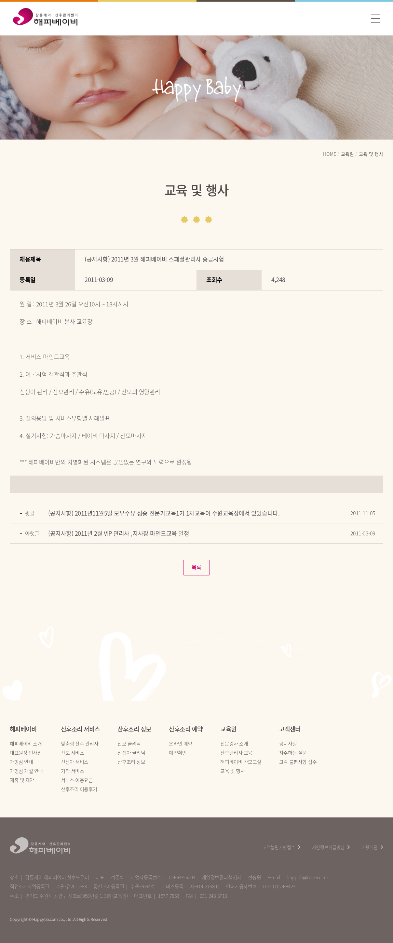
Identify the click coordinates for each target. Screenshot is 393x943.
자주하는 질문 (293, 752)
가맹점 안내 (21, 761)
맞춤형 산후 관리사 (80, 743)
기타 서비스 (72, 771)
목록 (196, 567)
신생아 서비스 (74, 761)
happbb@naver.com (307, 877)
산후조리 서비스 (80, 729)
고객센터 (290, 729)
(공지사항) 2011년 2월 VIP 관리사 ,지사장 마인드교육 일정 (118, 533)
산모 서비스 (72, 752)
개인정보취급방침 (328, 847)
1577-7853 (168, 896)
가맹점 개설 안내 (26, 771)
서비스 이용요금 (77, 780)
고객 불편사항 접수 (298, 761)
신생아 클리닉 (131, 752)
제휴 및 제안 (22, 780)
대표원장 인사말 (26, 752)
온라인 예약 (180, 743)
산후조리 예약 (185, 729)
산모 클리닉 (129, 743)
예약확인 (177, 752)
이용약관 (369, 847)
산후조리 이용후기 (79, 789)
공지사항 (288, 743)
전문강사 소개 (234, 743)
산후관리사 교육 (236, 752)
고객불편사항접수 (279, 847)
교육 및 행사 (232, 771)
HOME (329, 155)
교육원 (228, 729)
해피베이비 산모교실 (240, 761)
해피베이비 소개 (26, 743)
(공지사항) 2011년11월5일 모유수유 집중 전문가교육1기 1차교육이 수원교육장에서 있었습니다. (163, 513)
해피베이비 (23, 729)
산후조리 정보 (134, 729)
